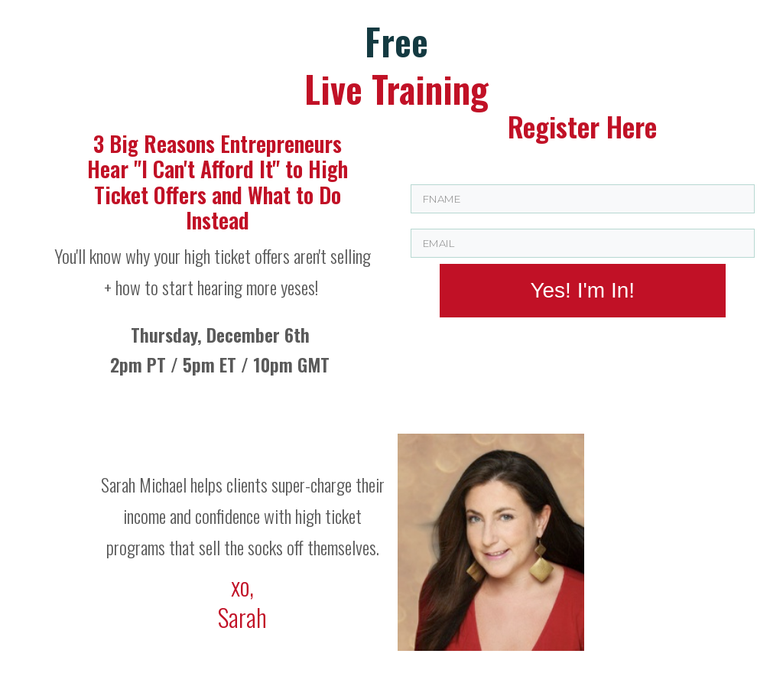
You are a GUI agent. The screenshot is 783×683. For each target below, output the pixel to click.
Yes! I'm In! (582, 290)
